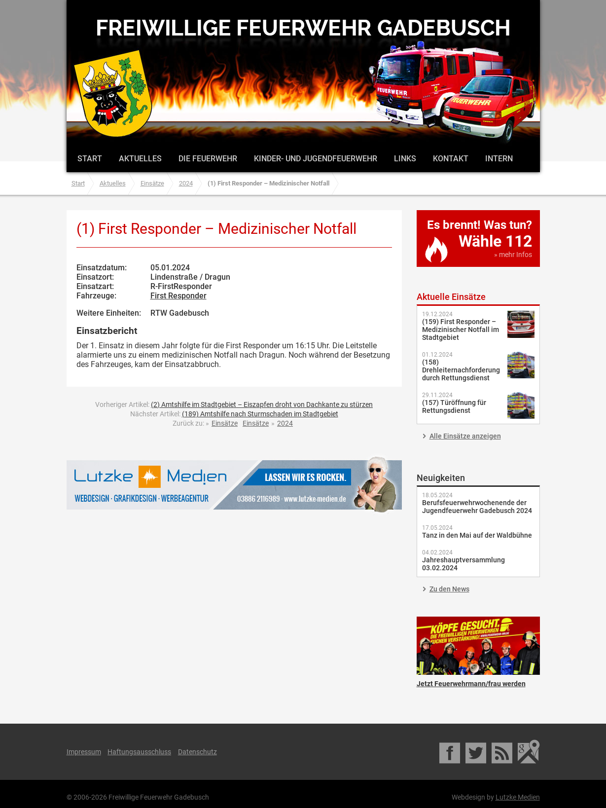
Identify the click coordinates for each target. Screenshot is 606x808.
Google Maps (529, 751)
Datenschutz (197, 752)
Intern (499, 158)
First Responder (178, 295)
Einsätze (152, 183)
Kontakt (450, 158)
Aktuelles (140, 158)
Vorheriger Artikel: (234, 404)
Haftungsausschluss (139, 752)
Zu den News (449, 589)
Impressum (84, 752)
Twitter (476, 751)
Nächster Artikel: (234, 414)
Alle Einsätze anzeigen (465, 436)
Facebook (450, 751)
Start (89, 158)
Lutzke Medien (234, 484)
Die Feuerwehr (207, 158)
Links (405, 158)
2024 (186, 183)
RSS (503, 751)
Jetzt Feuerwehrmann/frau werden (478, 646)
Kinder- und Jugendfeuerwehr (315, 158)
